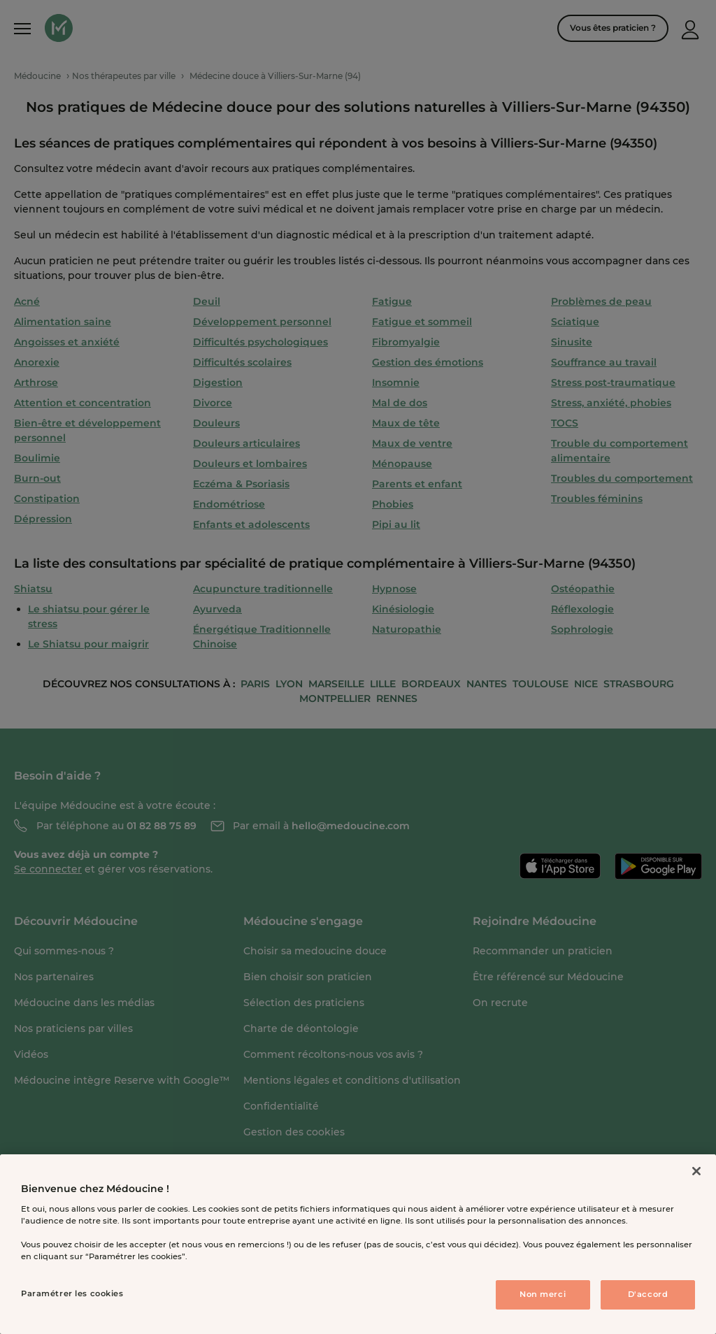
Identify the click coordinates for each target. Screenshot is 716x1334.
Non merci (543, 1294)
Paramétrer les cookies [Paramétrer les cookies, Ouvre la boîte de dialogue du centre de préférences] (72, 1293)
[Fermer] (696, 1171)
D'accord (648, 1294)
